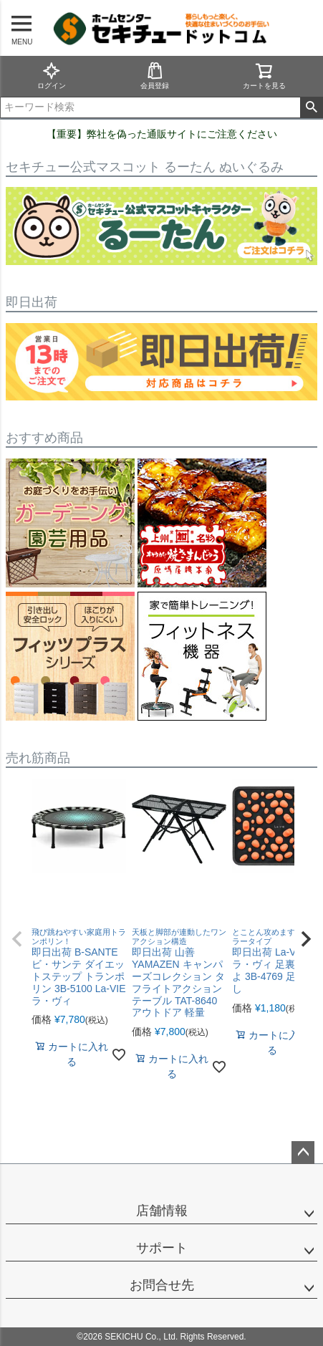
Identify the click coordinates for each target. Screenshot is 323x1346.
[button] (17, 939)
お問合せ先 (162, 1285)
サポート (162, 1248)
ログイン (51, 76)
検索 (311, 107)
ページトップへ (302, 1152)
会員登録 (154, 76)
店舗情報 (162, 1210)
